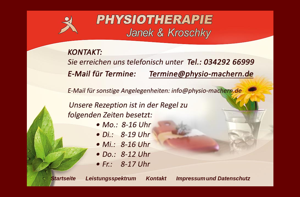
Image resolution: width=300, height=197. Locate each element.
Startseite (68, 178)
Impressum (190, 178)
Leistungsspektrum (115, 178)
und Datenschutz (228, 178)
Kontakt (161, 178)
